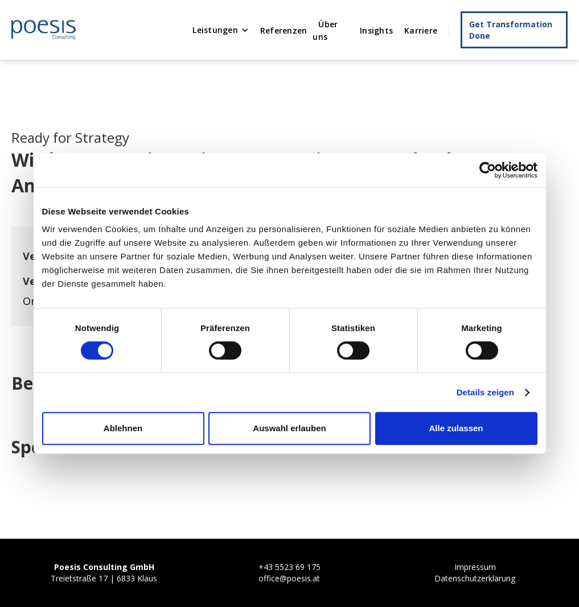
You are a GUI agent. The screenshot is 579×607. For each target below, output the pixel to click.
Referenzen (283, 30)
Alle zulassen (456, 428)
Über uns (325, 30)
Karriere (420, 30)
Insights (376, 30)
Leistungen (215, 29)
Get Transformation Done (510, 30)
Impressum (475, 566)
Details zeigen (485, 392)
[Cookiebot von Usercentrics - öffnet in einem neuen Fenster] (487, 170)
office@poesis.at (289, 578)
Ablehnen (123, 428)
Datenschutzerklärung (474, 578)
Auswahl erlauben (289, 428)
